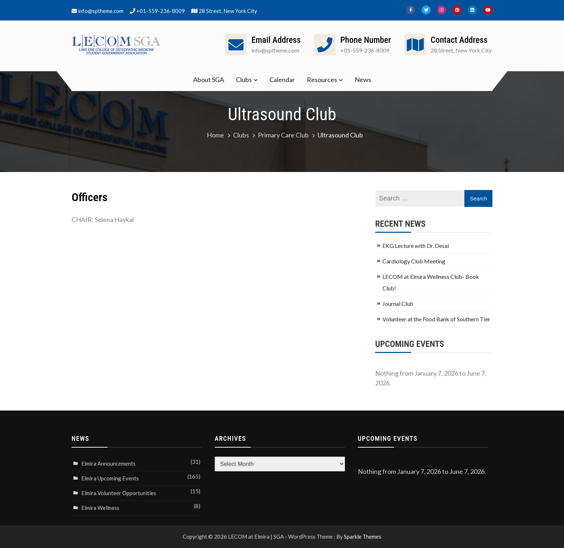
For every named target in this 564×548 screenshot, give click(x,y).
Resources (322, 79)
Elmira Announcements (108, 463)
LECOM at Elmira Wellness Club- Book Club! (430, 282)
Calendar (282, 79)
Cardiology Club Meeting (413, 261)
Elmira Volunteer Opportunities (118, 493)
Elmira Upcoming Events (110, 478)
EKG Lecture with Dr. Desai (415, 245)
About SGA (208, 79)
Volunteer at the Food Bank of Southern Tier (436, 319)
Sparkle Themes (362, 536)
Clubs (244, 79)
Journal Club (397, 303)
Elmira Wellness (100, 507)
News (363, 79)
